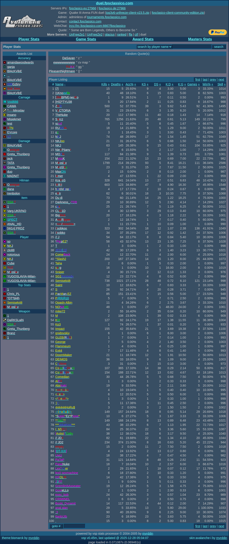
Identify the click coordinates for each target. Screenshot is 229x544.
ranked (121, 34)
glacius (110, 34)
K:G (180, 84)
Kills (104, 84)
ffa (130, 34)
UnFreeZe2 (95, 34)
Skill (220, 84)
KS (144, 84)
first (197, 79)
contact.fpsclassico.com (85, 21)
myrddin (147, 533)
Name (59, 84)
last (205, 79)
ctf (136, 34)
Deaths (116, 84)
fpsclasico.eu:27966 (82, 8)
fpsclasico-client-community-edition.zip (178, 12)
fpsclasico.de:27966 (112, 8)
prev (213, 79)
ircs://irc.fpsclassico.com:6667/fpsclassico (97, 26)
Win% (207, 84)
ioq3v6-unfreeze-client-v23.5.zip (127, 12)
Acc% (129, 84)
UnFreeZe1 (77, 34)
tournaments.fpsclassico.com (107, 17)
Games (192, 84)
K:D (168, 84)
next (221, 79)
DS (156, 84)
